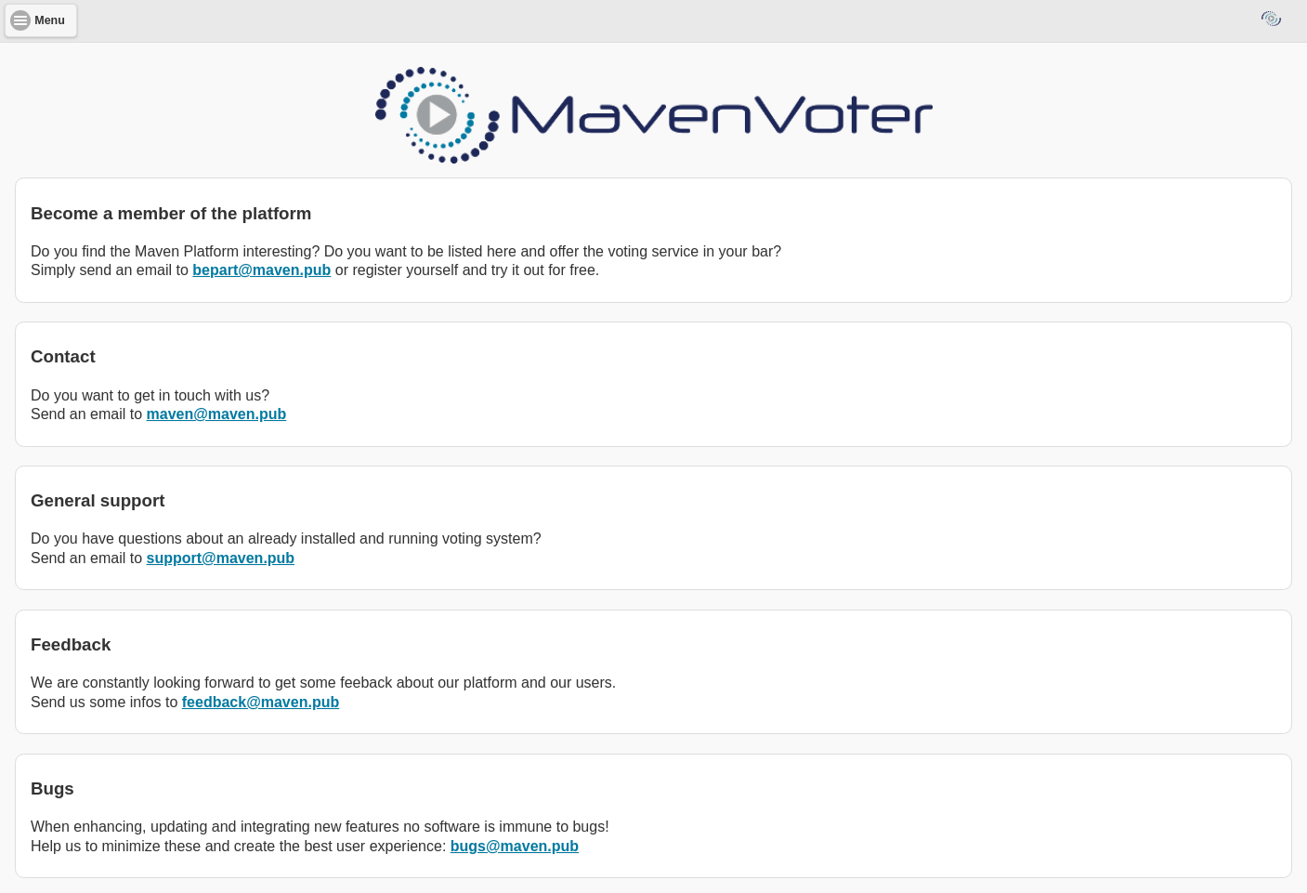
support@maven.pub (221, 558)
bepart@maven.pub (261, 270)
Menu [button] (49, 20)
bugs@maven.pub (515, 846)
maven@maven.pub (217, 414)
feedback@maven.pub (260, 702)
